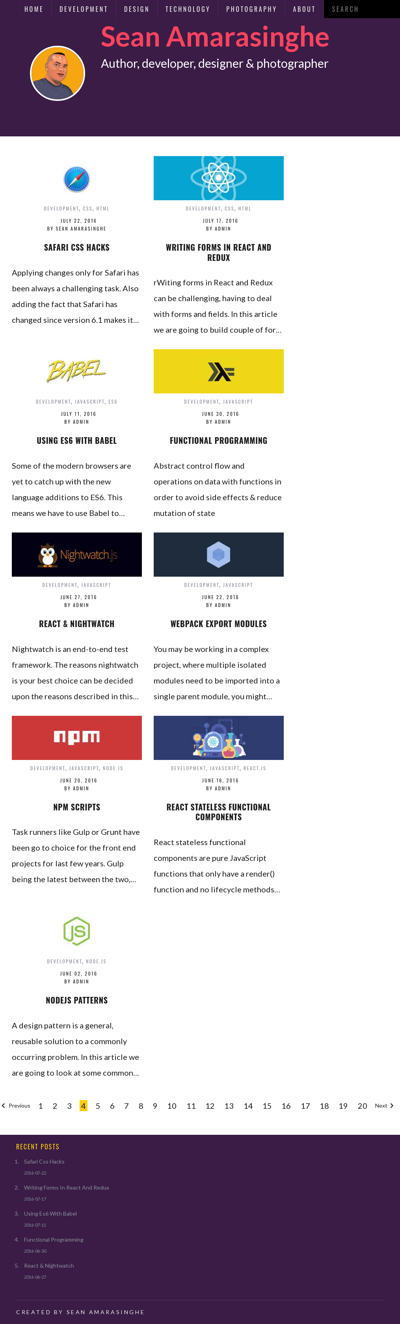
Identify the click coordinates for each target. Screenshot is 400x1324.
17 (305, 1105)
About (304, 9)
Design (137, 9)
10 (172, 1105)
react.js (255, 768)
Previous (15, 1105)
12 (210, 1105)
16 (286, 1105)
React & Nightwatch (49, 1265)
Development (84, 9)
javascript (90, 401)
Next (385, 1105)
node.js (113, 768)
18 (324, 1105)
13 (229, 1105)
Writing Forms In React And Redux (66, 1187)
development (61, 208)
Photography (251, 9)
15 (267, 1105)
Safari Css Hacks (44, 1161)
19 (343, 1105)
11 (191, 1105)
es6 (113, 401)
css (88, 208)
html (103, 208)
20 (362, 1105)
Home (34, 9)
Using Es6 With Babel (50, 1213)
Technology (188, 9)
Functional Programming (54, 1239)
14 (248, 1105)
